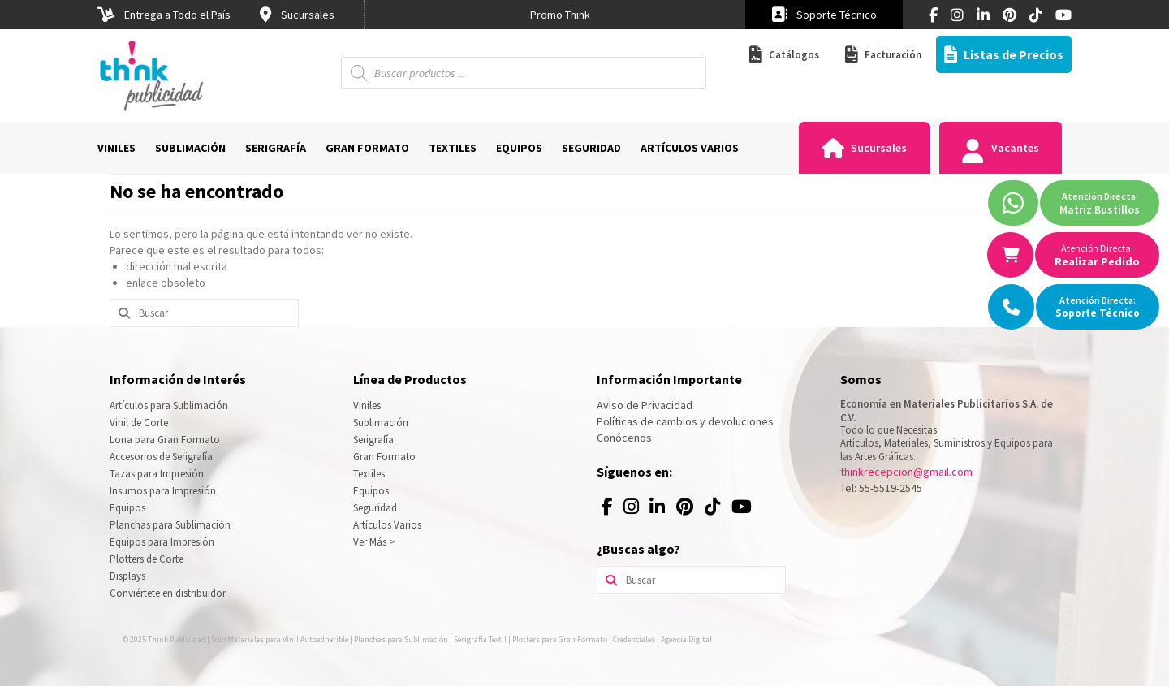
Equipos (127, 508)
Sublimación (380, 422)
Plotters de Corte (146, 559)
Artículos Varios (387, 525)
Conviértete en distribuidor (168, 593)
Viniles (367, 405)
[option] (560, 14)
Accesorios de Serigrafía (161, 457)
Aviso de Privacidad (644, 405)
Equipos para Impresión (162, 542)
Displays (127, 576)
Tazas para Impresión (157, 474)
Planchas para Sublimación (170, 525)
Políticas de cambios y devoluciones (685, 421)
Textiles (369, 474)
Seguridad (375, 508)
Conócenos (624, 437)
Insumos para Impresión (163, 491)
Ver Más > (374, 542)
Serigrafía (373, 440)
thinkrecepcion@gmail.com (906, 471)
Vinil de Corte (139, 422)
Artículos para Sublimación (169, 405)
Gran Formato (384, 457)
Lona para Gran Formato (165, 440)
